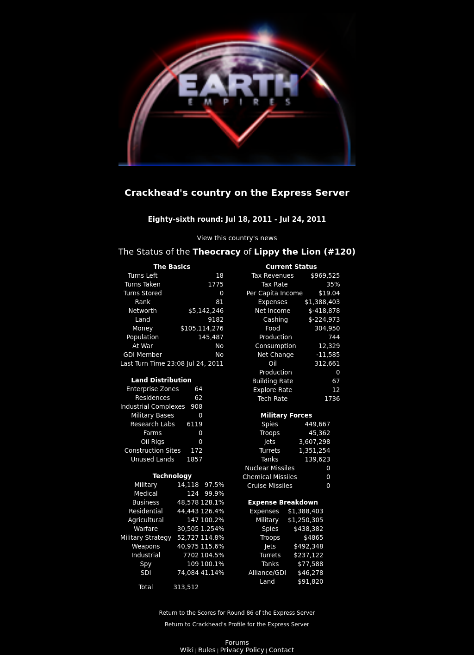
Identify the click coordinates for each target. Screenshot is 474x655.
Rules (207, 650)
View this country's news (237, 238)
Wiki (186, 650)
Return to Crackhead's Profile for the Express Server (237, 624)
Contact (281, 650)
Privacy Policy (242, 650)
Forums (237, 642)
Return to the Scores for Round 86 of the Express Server (237, 613)
